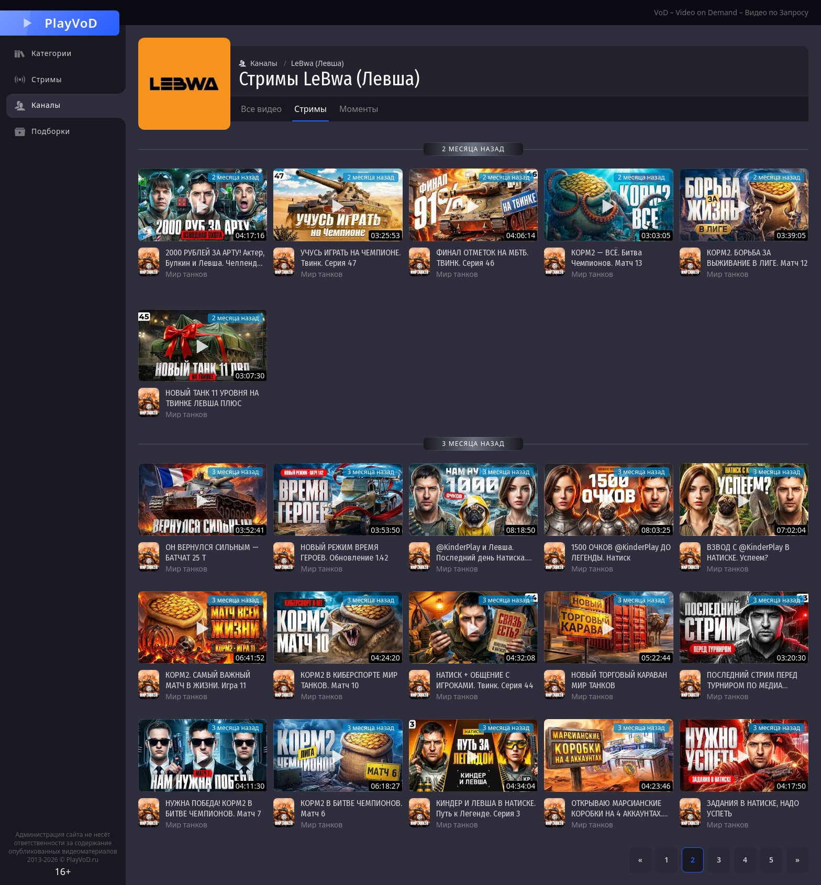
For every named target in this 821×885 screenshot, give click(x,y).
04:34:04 (521, 786)
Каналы (258, 63)
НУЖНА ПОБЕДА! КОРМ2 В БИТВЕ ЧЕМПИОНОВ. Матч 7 (213, 808)
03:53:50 (385, 530)
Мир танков (186, 274)
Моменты (359, 109)
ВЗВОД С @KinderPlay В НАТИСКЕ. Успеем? (748, 552)
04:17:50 (791, 786)
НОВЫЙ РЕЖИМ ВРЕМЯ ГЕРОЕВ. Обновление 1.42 (344, 552)
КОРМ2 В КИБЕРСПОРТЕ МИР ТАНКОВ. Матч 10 (349, 680)
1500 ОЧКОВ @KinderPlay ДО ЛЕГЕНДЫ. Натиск (621, 552)
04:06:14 (521, 235)
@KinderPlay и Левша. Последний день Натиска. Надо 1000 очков (481, 557)
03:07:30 (250, 375)
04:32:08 (521, 658)
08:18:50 (521, 530)
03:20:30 (791, 658)
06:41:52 (250, 658)
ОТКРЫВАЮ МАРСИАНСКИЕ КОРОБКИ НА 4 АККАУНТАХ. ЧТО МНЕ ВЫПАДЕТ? (616, 813)
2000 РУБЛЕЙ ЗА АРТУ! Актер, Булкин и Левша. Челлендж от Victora (214, 263)
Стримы (310, 109)
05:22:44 (656, 658)
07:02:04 (791, 530)
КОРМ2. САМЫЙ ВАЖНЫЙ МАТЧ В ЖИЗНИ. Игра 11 (207, 680)
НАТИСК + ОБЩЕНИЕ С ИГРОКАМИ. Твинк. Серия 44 (485, 680)
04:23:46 (656, 786)
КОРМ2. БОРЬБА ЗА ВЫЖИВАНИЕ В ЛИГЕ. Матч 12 (757, 258)
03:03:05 (656, 235)
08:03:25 (656, 530)
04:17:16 (250, 235)
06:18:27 (385, 786)
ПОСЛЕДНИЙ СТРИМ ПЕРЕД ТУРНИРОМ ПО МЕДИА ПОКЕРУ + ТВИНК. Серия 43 (753, 685)
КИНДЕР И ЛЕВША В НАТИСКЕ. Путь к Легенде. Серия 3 (486, 808)
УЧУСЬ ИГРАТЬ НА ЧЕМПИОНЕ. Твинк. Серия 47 (351, 258)
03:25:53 (385, 235)
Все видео (261, 109)
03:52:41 (250, 530)
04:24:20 (385, 658)
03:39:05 (791, 235)
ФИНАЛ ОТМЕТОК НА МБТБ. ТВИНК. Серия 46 (482, 258)
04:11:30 (250, 786)
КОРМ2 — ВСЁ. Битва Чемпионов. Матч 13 (606, 258)
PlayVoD (59, 22)
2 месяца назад (235, 177)
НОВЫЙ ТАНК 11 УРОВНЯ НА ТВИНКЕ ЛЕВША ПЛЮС (212, 398)
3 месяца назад (235, 471)
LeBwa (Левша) (317, 63)
